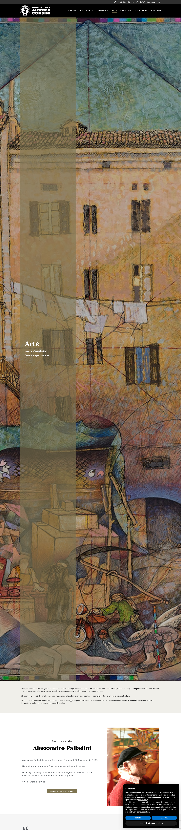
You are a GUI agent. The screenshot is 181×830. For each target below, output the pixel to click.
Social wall (141, 10)
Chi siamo (125, 10)
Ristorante (86, 10)
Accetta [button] (164, 818)
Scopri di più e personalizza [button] (151, 823)
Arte (114, 10)
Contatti (156, 10)
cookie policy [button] (143, 800)
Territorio (102, 10)
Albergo (72, 10)
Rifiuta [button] (138, 818)
